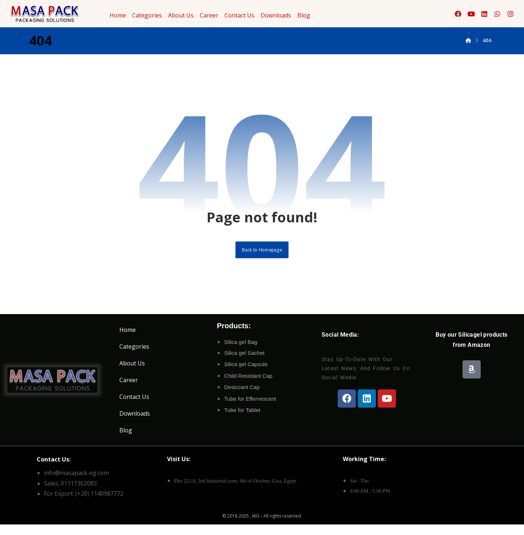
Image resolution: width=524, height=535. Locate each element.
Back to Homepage (262, 255)
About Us (181, 15)
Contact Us (239, 15)
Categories (147, 15)
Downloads (276, 15)
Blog (303, 15)
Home (118, 15)
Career (209, 15)
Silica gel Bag (240, 348)
